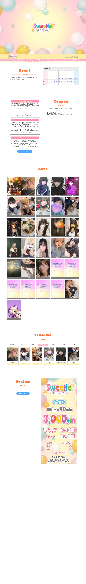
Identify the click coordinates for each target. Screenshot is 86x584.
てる (43, 219)
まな (13, 322)
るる (57, 240)
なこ (28, 302)
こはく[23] (72, 219)
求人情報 (65, 59)
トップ (11, 59)
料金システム (56, 59)
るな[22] (28, 281)
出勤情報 (47, 59)
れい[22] (28, 199)
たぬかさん (14, 240)
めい (13, 302)
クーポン (29, 59)
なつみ (14, 199)
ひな (57, 302)
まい (13, 219)
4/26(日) (22, 348)
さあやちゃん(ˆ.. (58, 199)
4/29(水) (53, 348)
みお (57, 281)
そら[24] (13, 281)
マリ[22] (72, 302)
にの (43, 302)
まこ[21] (28, 240)
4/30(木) (63, 348)
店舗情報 (74, 59)
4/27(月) (32, 348)
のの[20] (28, 219)
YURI (72, 199)
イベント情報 (20, 59)
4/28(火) (43, 348)
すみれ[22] (43, 199)
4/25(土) (12, 348)
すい (57, 219)
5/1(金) (74, 348)
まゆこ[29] (43, 281)
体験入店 (72, 281)
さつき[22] (72, 240)
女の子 (38, 59)
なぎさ (43, 240)
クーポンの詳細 (25, 154)
